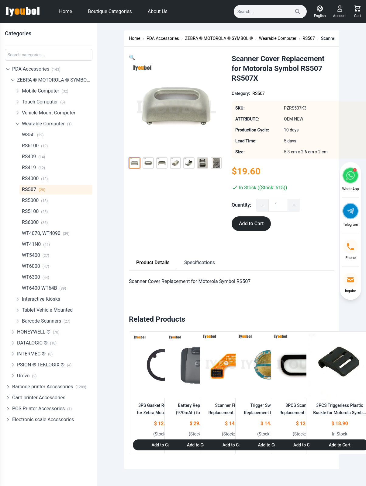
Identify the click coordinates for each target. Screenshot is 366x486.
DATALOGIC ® (37, 343)
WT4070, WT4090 (46, 233)
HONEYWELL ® (38, 332)
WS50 (32, 135)
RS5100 (35, 211)
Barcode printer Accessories (49, 387)
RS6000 (35, 222)
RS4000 (35, 178)
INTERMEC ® (35, 354)
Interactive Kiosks (41, 299)
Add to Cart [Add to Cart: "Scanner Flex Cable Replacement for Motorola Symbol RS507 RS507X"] (233, 444)
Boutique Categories (110, 11)
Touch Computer (43, 102)
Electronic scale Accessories (43, 419)
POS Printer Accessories (42, 408)
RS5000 (35, 200)
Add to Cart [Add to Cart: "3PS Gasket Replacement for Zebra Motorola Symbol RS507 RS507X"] (162, 444)
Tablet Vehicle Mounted (47, 310)
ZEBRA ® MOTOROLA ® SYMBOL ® (54, 80)
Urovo (26, 376)
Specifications (199, 262)
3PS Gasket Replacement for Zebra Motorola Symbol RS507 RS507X (162, 412)
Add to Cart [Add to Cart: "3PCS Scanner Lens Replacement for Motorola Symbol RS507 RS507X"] (304, 444)
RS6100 (35, 146)
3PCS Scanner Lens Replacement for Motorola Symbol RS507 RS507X (304, 412)
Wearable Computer (47, 124)
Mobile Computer (45, 91)
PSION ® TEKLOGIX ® (44, 365)
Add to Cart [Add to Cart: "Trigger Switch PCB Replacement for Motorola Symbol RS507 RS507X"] (268, 444)
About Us (157, 11)
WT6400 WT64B (44, 288)
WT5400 (35, 255)
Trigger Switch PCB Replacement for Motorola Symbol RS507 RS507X (269, 412)
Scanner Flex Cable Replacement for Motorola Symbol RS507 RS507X (233, 412)
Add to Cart (261, 223)
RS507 (33, 189)
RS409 (33, 156)
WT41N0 (36, 244)
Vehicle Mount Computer (48, 113)
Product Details (153, 262)
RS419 (33, 167)
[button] (132, 57)
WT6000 (35, 266)
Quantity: (251, 205)
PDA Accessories (36, 69)
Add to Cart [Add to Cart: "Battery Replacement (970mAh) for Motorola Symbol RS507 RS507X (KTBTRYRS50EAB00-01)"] (198, 444)
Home (65, 11)
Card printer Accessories (38, 397)
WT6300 (35, 277)
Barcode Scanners (46, 321)
